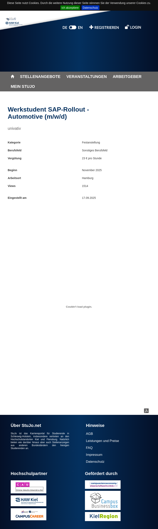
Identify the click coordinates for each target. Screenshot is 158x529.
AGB (89, 434)
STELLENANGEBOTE (40, 76)
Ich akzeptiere (70, 7)
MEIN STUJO (23, 86)
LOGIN (133, 27)
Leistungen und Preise (102, 441)
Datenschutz (90, 7)
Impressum (94, 455)
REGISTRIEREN (104, 27)
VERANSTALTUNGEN (86, 76)
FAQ (89, 448)
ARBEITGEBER (127, 76)
